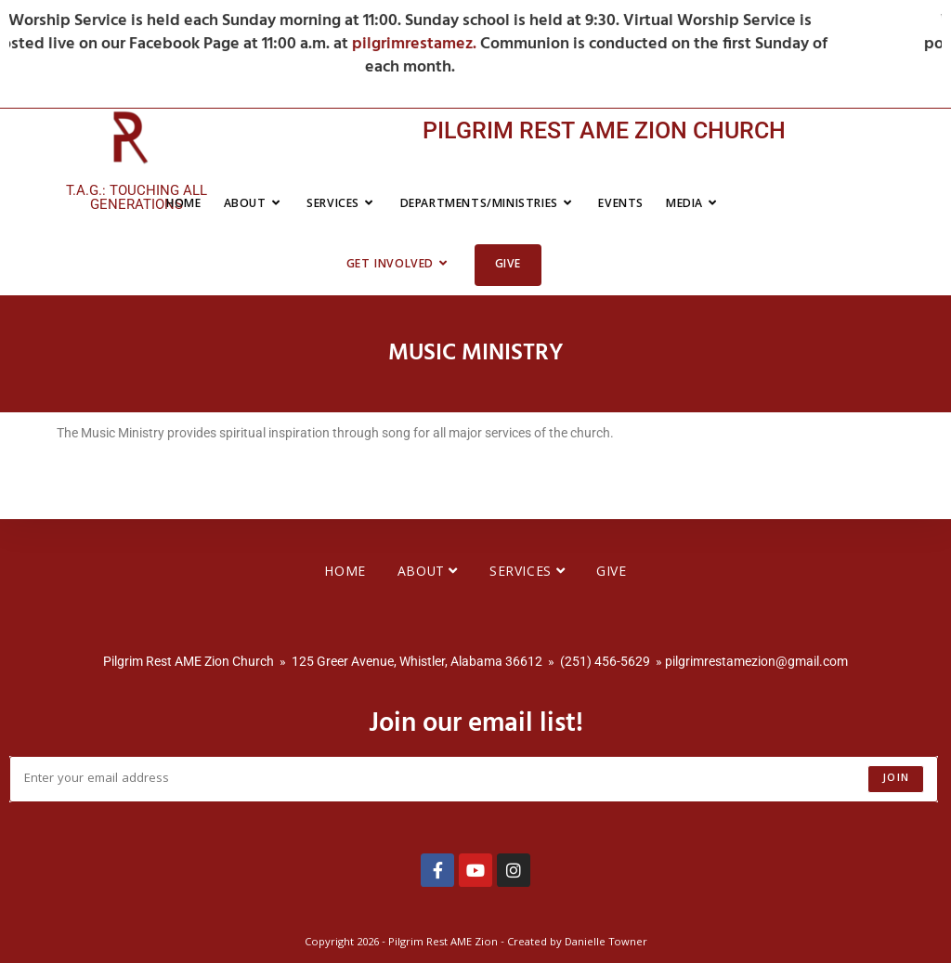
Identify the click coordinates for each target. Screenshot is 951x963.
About (427, 573)
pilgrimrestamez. (482, 44)
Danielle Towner (606, 943)
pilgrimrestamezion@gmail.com (756, 661)
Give (611, 573)
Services (527, 573)
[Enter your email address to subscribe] (473, 779)
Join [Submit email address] (895, 778)
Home (344, 573)
